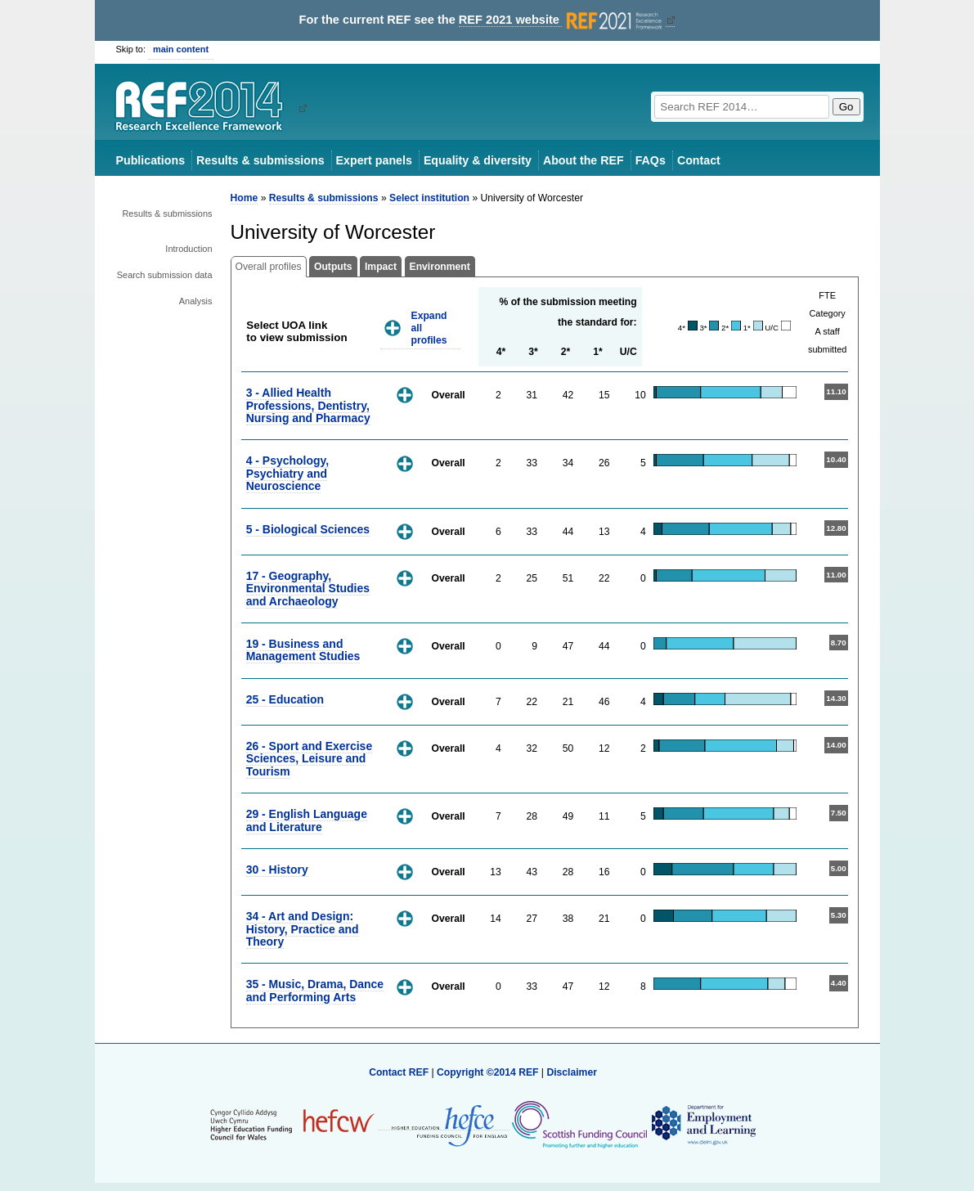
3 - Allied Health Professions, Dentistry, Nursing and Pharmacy (308, 405)
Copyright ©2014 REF (489, 1072)
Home (244, 198)
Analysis (196, 301)
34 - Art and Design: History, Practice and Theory (302, 929)
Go (846, 107)
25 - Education (285, 699)
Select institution (429, 198)
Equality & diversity (478, 160)
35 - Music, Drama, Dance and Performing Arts (315, 990)
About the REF (583, 160)
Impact (381, 266)
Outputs (333, 266)
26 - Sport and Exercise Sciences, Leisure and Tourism (309, 758)
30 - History (277, 869)
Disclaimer (571, 1072)
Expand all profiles (429, 327)
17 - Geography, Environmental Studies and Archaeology (308, 588)
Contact (698, 160)
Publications (151, 160)
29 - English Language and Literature (306, 820)
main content (181, 49)
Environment (440, 266)
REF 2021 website (562, 20)
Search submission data (165, 275)
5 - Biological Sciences (308, 529)
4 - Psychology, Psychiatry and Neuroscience (287, 473)
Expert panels (374, 160)
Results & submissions (260, 160)
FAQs (650, 160)
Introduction (188, 249)
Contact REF (399, 1072)
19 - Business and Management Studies (303, 650)
